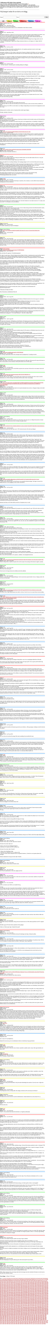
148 (11, 1282)
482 (7, 1295)
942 (28, 1312)
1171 (32, 1323)
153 (20, 1282)
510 (7, 1296)
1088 (41, 1319)
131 (30, 1281)
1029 (3, 1317)
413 (33, 1292)
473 (40, 1294)
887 (30, 1310)
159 (30, 1282)
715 (23, 1304)
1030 (5, 1317)
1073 (8, 1319)
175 (9, 1283)
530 (42, 1296)
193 (40, 1283)
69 (33, 1279)
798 (21, 1307)
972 (32, 1313)
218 (35, 1284)
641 (40, 1300)
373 (13, 1291)
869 (47, 1309)
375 (16, 1291)
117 (6, 1281)
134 (35, 1281)
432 (18, 1293)
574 (21, 1298)
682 (14, 1303)
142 (0, 1282)
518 (21, 1296)
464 (25, 1294)
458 (14, 1294)
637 (33, 1300)
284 (4, 1288)
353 (26, 1290)
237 (20, 1285)
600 (18, 1299)
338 (0, 1290)
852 (18, 1309)
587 (44, 1298)
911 (23, 1311)
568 (11, 1298)
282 (0, 1288)
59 (21, 1279)
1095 (10, 1320)
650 (7, 1302)
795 (16, 1307)
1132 (42, 1321)
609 (33, 1299)
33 (37, 1278)
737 (13, 1305)
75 (41, 1279)
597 (13, 1299)
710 (14, 1304)
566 (7, 1298)
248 (39, 1285)
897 (47, 1310)
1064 (34, 1318)
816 (4, 1308)
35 (40, 1278)
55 (16, 1279)
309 (47, 1288)
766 (14, 1306)
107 (36, 1280)
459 (16, 1294)
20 (21, 1278)
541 (13, 1297)
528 (39, 1296)
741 (20, 1305)
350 (21, 1290)
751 (37, 1305)
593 (6, 1299)
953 (47, 1312)
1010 (8, 1316)
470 (35, 1294)
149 (13, 1282)
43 (1, 1279)
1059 (23, 1318)
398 (7, 1292)
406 (21, 1292)
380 (25, 1291)
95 (17, 1280)
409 (26, 1292)
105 (33, 1280)
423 (2, 1293)
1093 (5, 1320)
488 (18, 1295)
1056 (17, 1318)
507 (2, 1296)
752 (39, 1305)
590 (0, 1299)
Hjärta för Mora (6, 248)
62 (25, 1279)
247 (37, 1285)
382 (28, 1291)
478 (0, 1295)
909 (20, 1311)
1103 (28, 1320)
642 (42, 1300)
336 (45, 1289)
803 (30, 1307)
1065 (37, 1318)
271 (30, 1287)
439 (30, 1293)
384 (32, 1291)
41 (47, 1278)
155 (23, 1282)
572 (18, 1298)
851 (16, 1309)
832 (32, 1308)
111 (43, 1280)
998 (28, 1314)
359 (37, 1290)
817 (6, 1308)
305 (40, 1288)
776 (32, 1306)
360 (39, 1290)
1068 (43, 1318)
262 (14, 1287)
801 (26, 1307)
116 (4, 1281)
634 (28, 1300)
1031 (8, 1317)
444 (39, 1293)
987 (9, 1314)
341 (6, 1290)
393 (47, 1291)
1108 (39, 1320)
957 (6, 1313)
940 (25, 1312)
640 (39, 1300)
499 (37, 1295)
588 (45, 1298)
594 (7, 1299)
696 (39, 1303)
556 (39, 1297)
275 (37, 1287)
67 (31, 1279)
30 (33, 1278)
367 (2, 1291)
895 (44, 1310)
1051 (5, 1318)
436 (25, 1293)
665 (33, 1302)
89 (10, 1280)
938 (21, 1312)
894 (42, 1310)
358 (35, 1290)
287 (9, 1288)
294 (21, 1288)
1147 (27, 1322)
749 (33, 1305)
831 (30, 1308)
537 (6, 1297)
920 (39, 1311)
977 (40, 1313)
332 (39, 1289)
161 (33, 1282)
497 (33, 1295)
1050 (3, 1318)
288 (11, 1288)
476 (45, 1294)
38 (43, 1278)
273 (33, 1287)
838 (42, 1308)
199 (2, 1284)
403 (16, 1292)
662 (28, 1302)
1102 (25, 1320)
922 (42, 1311)
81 (0, 1280)
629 (20, 1300)
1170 (29, 1323)
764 (11, 1306)
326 (28, 1289)
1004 (41, 1314)
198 (0, 1284)
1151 (36, 1322)
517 (19, 1296)
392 (45, 1291)
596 (11, 1299)
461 (20, 1294)
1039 (25, 1317)
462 (21, 1294)
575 (23, 1298)
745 (26, 1305)
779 (37, 1306)
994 (21, 1314)
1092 (3, 1320)
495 (30, 1295)
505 (47, 1295)
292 (18, 1288)
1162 (12, 1323)
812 (45, 1307)
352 (25, 1290)
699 (44, 1303)
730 (0, 1305)
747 (30, 1305)
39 (44, 1278)
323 (23, 1289)
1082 (28, 1319)
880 (18, 1310)
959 (9, 1313)
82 (1, 1280)
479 (2, 1295)
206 (14, 1284)
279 (44, 1287)
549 (26, 1297)
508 (4, 1296)
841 (47, 1308)
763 (9, 1306)
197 (47, 1283)
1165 (18, 1323)
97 (20, 1280)
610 (35, 1299)
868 (45, 1309)
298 (28, 1288)
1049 (1, 1318)
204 (11, 1284)
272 (32, 1287)
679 (9, 1303)
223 (44, 1284)
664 (32, 1302)
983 (2, 1314)
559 (44, 1297)
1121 (18, 1321)
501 (40, 1295)
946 (35, 1312)
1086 (37, 1319)
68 (32, 1279)
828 (25, 1308)
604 (25, 1299)
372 (11, 1291)
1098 (17, 1320)
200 (4, 1284)
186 (28, 1283)
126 (21, 1281)
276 (39, 1287)
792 (11, 1307)
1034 (14, 1317)
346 (14, 1290)
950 (42, 1312)
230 (7, 1285)
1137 (5, 1322)
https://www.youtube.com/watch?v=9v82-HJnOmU (13, 352)
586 (42, 1298)
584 (39, 1298)
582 (35, 1298)
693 (33, 1303)
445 (40, 1293)
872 (4, 1310)
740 (18, 1305)
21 (22, 1278)
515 (16, 1296)
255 (2, 1287)
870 (0, 1310)
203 (9, 1284)
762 (7, 1306)
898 (0, 1311)
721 (33, 1304)
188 (32, 1283)
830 (28, 1308)
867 (44, 1309)
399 (9, 1292)
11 (10, 1278)
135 (37, 1281)
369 (6, 1291)
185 (26, 1283)
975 (37, 1313)
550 (28, 1297)
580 (32, 1298)
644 (45, 1300)
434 (21, 1293)
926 (0, 1312)
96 (19, 1280)
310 (0, 1289)
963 (16, 1313)
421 (47, 1292)
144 (4, 1282)
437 (26, 1293)
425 (6, 1293)
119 (9, 1281)
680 (11, 1303)
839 (44, 1308)
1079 (21, 1319)
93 (15, 1280)
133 (33, 1281)
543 (16, 1297)
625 (13, 1300)
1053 (10, 1318)
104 (31, 1280)
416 (39, 1292)
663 (30, 1302)
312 (4, 1289)
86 (6, 1280)
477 (47, 1294)
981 (47, 1313)
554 (35, 1297)
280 (45, 1287)
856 (25, 1309)
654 (14, 1302)
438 (28, 1293)
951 (44, 1312)
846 (7, 1309)
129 (26, 1281)
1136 (3, 1322)
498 (35, 1295)
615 (44, 1299)
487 (16, 1295)
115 (2, 1281)
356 (32, 1290)
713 (19, 1304)
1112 (47, 1320)
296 (25, 1288)
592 (4, 1299)
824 (18, 1308)
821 (13, 1308)
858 (28, 1309)
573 (20, 1298)
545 (20, 1297)
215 (30, 1284)
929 (6, 1312)
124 (18, 1281)
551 (30, 1297)
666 (35, 1302)
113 (46, 1280)
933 (13, 1312)
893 (40, 1310)
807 (37, 1307)
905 (13, 1311)
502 (42, 1295)
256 (4, 1287)
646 (0, 1302)
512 (11, 1296)
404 (18, 1292)
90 (11, 1280)
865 (40, 1309)
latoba (4, 178)
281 (47, 1287)
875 (9, 1310)
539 (9, 1297)
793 (13, 1307)
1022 (34, 1316)
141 (47, 1281)
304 (39, 1288)
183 (23, 1283)
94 (16, 1280)
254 (0, 1287)
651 (9, 1302)
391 (44, 1291)
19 (20, 1278)
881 (20, 1310)
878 (14, 1310)
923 (44, 1311)
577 (26, 1298)
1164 (16, 1323)
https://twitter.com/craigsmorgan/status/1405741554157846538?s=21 (16, 374)
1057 (19, 1318)
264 (18, 1287)
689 (26, 1303)
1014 (16, 1316)
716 (25, 1304)
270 (28, 1287)
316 (11, 1289)
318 (14, 1289)
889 (33, 1310)
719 (30, 1304)
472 (39, 1294)
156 (25, 1282)
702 (0, 1304)
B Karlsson (5, 1227)
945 (33, 1312)
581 (33, 1298)
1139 (10, 1322)
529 (40, 1296)
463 (23, 1294)
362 (42, 1290)
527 (37, 1296)
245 (33, 1285)
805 (33, 1307)
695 (37, 1303)
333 (40, 1289)
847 (9, 1309)
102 (27, 1280)
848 (11, 1309)
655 (16, 1302)
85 (5, 1280)
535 (2, 1297)
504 (45, 1295)
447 (44, 1293)
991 (16, 1314)
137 (40, 1281)
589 (47, 1298)
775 (30, 1306)
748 (32, 1305)
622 (7, 1300)
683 (16, 1303)
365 (47, 1290)
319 (16, 1289)
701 (47, 1303)
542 (14, 1297)
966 (21, 1313)
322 (21, 1289)
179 (16, 1283)
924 (45, 1311)
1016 (21, 1316)
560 (45, 1297)
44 (2, 1279)
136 (38, 1281)
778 (35, 1306)
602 (21, 1299)
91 (12, 1280)
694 (35, 1303)
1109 (41, 1320)
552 (32, 1297)
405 (20, 1292)
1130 (38, 1321)
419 (44, 1292)
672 (45, 1302)
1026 (43, 1316)
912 (25, 1311)
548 (25, 1297)
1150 (34, 1322)
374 (14, 1291)
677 (6, 1303)
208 (18, 1284)
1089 (43, 1319)
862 (35, 1309)
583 (37, 1298)
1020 (30, 1316)
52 (12, 1279)
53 (14, 1279)
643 (44, 1300)
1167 (23, 1323)
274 (35, 1287)
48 (7, 1279)
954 (0, 1313)
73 (38, 1279)
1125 (27, 1321)
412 (32, 1292)
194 (42, 1283)
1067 (41, 1318)
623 (9, 1300)
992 (18, 1314)
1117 (9, 1321)
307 (44, 1288)
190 (35, 1283)
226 (0, 1285)
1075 (12, 1319)
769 (20, 1306)
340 (4, 1290)
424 (4, 1293)
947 (37, 1312)
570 (14, 1298)
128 (24, 1281)
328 (32, 1289)
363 (44, 1290)
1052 (8, 1318)
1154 (43, 1322)
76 (42, 1279)
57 (19, 1279)
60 (22, 1279)
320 (18, 1289)
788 (4, 1307)
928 (4, 1312)
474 (42, 1294)
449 (47, 1293)
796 (18, 1307)
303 (37, 1288)
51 (11, 1279)
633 (26, 1300)
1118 (12, 1321)
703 (2, 1304)
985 (6, 1314)
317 (13, 1289)
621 (6, 1300)
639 (37, 1300)
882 (21, 1310)
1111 (45, 1320)
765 (13, 1306)
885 (26, 1310)
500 (39, 1295)
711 (16, 1304)
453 (6, 1294)
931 (9, 1312)
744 (25, 1305)
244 (32, 1285)
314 (7, 1289)
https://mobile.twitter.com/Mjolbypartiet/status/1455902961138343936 (17, 149)
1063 (32, 1318)
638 (35, 1300)
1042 (32, 1317)
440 (32, 1293)
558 (42, 1297)
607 (30, 1299)
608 (32, 1299)
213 (26, 1284)
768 (18, 1306)
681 (13, 1303)
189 (33, 1283)
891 (37, 1310)
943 (30, 1312)
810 (42, 1307)
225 (47, 1284)
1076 (14, 1319)
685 (20, 1303)
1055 (14, 1318)
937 (20, 1312)
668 (39, 1302)
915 (30, 1311)
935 (16, 1312)
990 (14, 1314)
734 (7, 1305)
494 (28, 1295)
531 (44, 1296)
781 (40, 1306)
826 (21, 1308)
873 (6, 1310)
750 (35, 1305)
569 (13, 1298)
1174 (38, 1323)
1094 (8, 1320)
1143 (18, 1322)
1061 (28, 1318)
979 (44, 1313)
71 (36, 1279)
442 (35, 1293)
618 (0, 1300)
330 (35, 1289)
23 (25, 1278)
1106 (34, 1320)
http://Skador (5, 1053)
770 (21, 1306)
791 (9, 1307)
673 (47, 1302)
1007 (1, 1316)
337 (47, 1289)
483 (9, 1295)
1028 (1, 1317)
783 (44, 1306)
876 (11, 1310)
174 (7, 1283)
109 (40, 1280)
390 (42, 1291)
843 (2, 1309)
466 (28, 1294)
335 (44, 1289)
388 (39, 1291)
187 (30, 1283)
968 (25, 1313)
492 (25, 1295)
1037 (21, 1317)
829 (26, 1308)
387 (37, 1291)
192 (39, 1283)
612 (39, 1299)
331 (37, 1289)
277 (40, 1287)
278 (42, 1287)
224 (45, 1284)
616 (45, 1299)
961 (13, 1313)
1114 (3, 1321)
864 (39, 1309)
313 (6, 1289)
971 (30, 1313)
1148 (29, 1322)
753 (40, 1305)
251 (44, 1285)
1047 (43, 1317)
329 (33, 1289)
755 (44, 1305)
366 (0, 1291)
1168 (25, 1323)
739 (16, 1305)
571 (16, 1298)
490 (21, 1295)
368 (4, 1291)
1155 (45, 1322)
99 (22, 1280)
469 (33, 1294)
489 (20, 1295)
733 (6, 1305)
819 (9, 1308)
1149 (32, 1322)
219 (37, 1284)
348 (18, 1290)
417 (40, 1292)
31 (35, 1278)
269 (26, 1287)
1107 (36, 1320)
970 (28, 1313)
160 (32, 1282)
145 (6, 1282)
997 (26, 1314)
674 (0, 1303)
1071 (3, 1319)
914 (28, 1311)
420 (45, 1292)
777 (33, 1306)
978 (42, 1313)
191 (37, 1283)
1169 (27, 1323)
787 (2, 1307)
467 (30, 1294)
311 (2, 1289)
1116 (7, 1321)
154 (21, 1282)
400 (11, 1292)
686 (21, 1303)
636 (32, 1300)
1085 (34, 1319)
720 (32, 1304)
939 (23, 1312)
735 (9, 1305)
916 (32, 1311)
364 (45, 1290)
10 (9, 1278)
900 (4, 1311)
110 (41, 1280)
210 (21, 1284)
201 (6, 1284)
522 (28, 1296)
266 (21, 1287)
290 (14, 1288)
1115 (5, 1321)
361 (40, 1290)
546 (21, 1297)
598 (14, 1299)
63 (26, 1279)
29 (32, 1278)
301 (33, 1288)
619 (2, 1300)
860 (32, 1309)
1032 (10, 1317)
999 (30, 1314)
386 (35, 1291)
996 (25, 1314)
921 (40, 1311)
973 (33, 1313)
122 (14, 1281)
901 (6, 1311)
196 (45, 1283)
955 (2, 1313)
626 (14, 1300)
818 (7, 1308)
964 (18, 1313)
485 (13, 1295)
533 (47, 1296)
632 (25, 1300)
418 (42, 1292)
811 (44, 1307)
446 (42, 1293)
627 (16, 1300)
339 (2, 1290)
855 (23, 1309)
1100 (21, 1320)
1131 (40, 1321)
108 (38, 1280)
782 (42, 1306)
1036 (19, 1317)
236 (18, 1285)
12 (11, 1278)
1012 (12, 1316)
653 (13, 1302)
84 (4, 1280)
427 (9, 1293)
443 (37, 1293)
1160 (7, 1323)
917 (33, 1311)
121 (12, 1281)
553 (33, 1297)
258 (7, 1287)
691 (30, 1303)
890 (35, 1310)
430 (14, 1293)
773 (26, 1306)
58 (20, 1279)
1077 (17, 1319)
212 (25, 1284)
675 (2, 1303)
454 (7, 1294)
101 (26, 1280)
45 (4, 1279)
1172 (34, 1323)
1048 (45, 1317)
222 (42, 1284)
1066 (39, 1318)
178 (14, 1283)
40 (46, 1278)
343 (9, 1290)
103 (29, 1280)
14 (14, 1278)
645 (47, 1300)
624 (11, 1300)
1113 (1, 1321)
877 (13, 1310)
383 (30, 1291)
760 (4, 1306)
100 (24, 1280)
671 (44, 1302)
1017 (23, 1316)
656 (18, 1302)
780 (39, 1306)
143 (2, 1282)
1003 (39, 1314)
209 (20, 1284)
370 (7, 1291)
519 (23, 1296)
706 (7, 1304)
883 (23, 1310)
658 (21, 1302)
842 (0, 1309)
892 (39, 1310)
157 (26, 1282)
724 (39, 1304)
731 (2, 1305)
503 (44, 1295)
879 (16, 1310)
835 (37, 1308)
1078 (19, 1319)
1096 (12, 1320)
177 (13, 1283)
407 (23, 1292)
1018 (25, 1316)
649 (6, 1302)
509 (6, 1296)
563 (2, 1298)
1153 (40, 1322)
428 (11, 1293)
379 (23, 1291)
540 (11, 1297)
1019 (28, 1316)
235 (16, 1285)
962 (14, 1313)
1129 (36, 1321)
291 (16, 1288)
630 (21, 1300)
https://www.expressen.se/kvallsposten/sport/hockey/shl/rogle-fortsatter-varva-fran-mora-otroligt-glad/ (23, 559)
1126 (29, 1321)
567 (9, 1298)
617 (47, 1299)
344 (11, 1290)
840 (45, 1308)
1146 (25, 1322)
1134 (47, 1321)
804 (32, 1307)
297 (26, 1288)
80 (47, 1279)
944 (32, 1312)
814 (0, 1308)
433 (20, 1293)
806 (35, 1307)
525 (33, 1296)
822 (14, 1308)
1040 (28, 1317)
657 (20, 1302)
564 (4, 1298)
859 (30, 1309)
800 (25, 1307)
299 (30, 1288)
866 (42, 1309)
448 (45, 1293)
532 (45, 1296)
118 (7, 1281)
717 (26, 1304)
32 (36, 1278)
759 (2, 1306)
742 (21, 1305)
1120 (16, 1321)
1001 (34, 1314)
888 (32, 1310)
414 (35, 1292)
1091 (1, 1320)
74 (40, 1279)
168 (45, 1282)
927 (2, 1312)
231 (9, 1285)
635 (30, 1300)
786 (0, 1307)
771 (23, 1306)
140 (45, 1281)
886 (28, 1310)
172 (4, 1283)
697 (40, 1303)
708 (11, 1304)
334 (42, 1289)
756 (45, 1305)
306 (42, 1288)
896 (45, 1310)
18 (19, 1278)
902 (7, 1311)
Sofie (4, 595)
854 (21, 1309)
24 (26, 1278)
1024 (39, 1316)
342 (7, 1290)
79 (46, 1279)
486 (14, 1295)
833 (33, 1308)
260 (11, 1287)
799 (23, 1307)
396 (4, 1292)
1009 (5, 1316)
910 (21, 1311)
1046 (41, 1317)
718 (28, 1304)
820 (11, 1308)
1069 (45, 1318)
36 (41, 1278)
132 (31, 1281)
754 (42, 1305)
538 (7, 1297)
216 (32, 1284)
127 (23, 1281)
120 (11, 1281)
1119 (14, 1321)
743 (23, 1305)
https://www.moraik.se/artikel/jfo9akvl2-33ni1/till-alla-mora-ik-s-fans (17, 131)
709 (13, 1304)
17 (17, 1278)
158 (28, 1282)
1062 (30, 1318)
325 (26, 1289)
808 (39, 1307)
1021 (32, 1316)
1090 (45, 1319)
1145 (23, 1322)
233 (13, 1285)
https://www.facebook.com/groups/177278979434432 (13, 249)
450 (0, 1294)
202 (7, 1284)
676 (4, 1303)
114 (0, 1281)
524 (32, 1296)
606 (28, 1299)
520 (25, 1296)
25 (27, 1278)
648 (4, 1302)
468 (32, 1294)
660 (25, 1302)
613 (40, 1299)
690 (28, 1303)
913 (26, 1311)
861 (33, 1309)
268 (25, 1287)
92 (14, 1280)
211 (23, 1284)
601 (20, 1299)
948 (39, 1312)
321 (19, 1289)
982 (0, 1314)
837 (40, 1308)
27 (30, 1278)
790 (7, 1307)
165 (40, 1282)
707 (9, 1304)
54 (15, 1279)
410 (28, 1292)
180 (18, 1283)
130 (28, 1281)
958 (7, 1313)
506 (0, 1296)
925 (47, 1311)
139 (43, 1281)
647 (2, 1302)
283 (2, 1288)
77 (43, 1279)
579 (30, 1298)
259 (9, 1287)
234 (14, 1285)
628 (18, 1300)
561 (47, 1297)
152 (18, 1282)
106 (34, 1280)
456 (11, 1294)
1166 (21, 1323)
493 (26, 1295)
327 (30, 1289)
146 (7, 1282)
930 (7, 1312)
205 (13, 1284)
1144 (21, 1322)
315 (9, 1289)
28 (31, 1278)
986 (7, 1314)
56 (17, 1279)
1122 (20, 1321)
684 (18, 1303)
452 (4, 1294)
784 (45, 1306)
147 (9, 1282)
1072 (5, 1319)
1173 (36, 1323)
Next (45, 1323)
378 (21, 1291)
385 (33, 1291)
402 (14, 1292)
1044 (37, 1317)
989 (13, 1314)
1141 (14, 1322)
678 (7, 1303)
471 (37, 1294)
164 (39, 1282)
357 (33, 1290)
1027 (45, 1316)
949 (40, 1312)
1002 (37, 1314)
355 (30, 1290)
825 (20, 1308)
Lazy (4, 1108)
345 (13, 1290)
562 (0, 1298)
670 (42, 1302)
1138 (7, 1322)
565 (6, 1298)
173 (6, 1283)
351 (23, 1290)
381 (26, 1291)
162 (35, 1282)
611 (37, 1299)
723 (37, 1304)
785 (47, 1306)
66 (30, 1279)
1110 (43, 1320)
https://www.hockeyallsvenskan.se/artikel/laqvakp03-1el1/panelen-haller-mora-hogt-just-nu (21, 479)
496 (32, 1295)
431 (16, 1293)
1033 (12, 1317)
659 (23, 1302)
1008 (3, 1316)
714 (21, 1304)
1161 (10, 1323)
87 (7, 1280)
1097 (14, 1320)
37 (42, 1278)
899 (2, 1311)
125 (19, 1281)
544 (18, 1297)
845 (6, 1309)
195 (44, 1283)
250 (42, 1285)
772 (25, 1306)
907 (16, 1311)
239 (23, 1285)
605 (26, 1299)
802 (28, 1307)
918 (35, 1311)
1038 (23, 1317)
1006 (45, 1314)
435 (23, 1293)
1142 (16, 1322)
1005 (43, 1314)
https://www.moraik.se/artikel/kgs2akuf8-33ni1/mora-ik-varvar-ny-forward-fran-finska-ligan (21, 230)
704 (4, 1304)
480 (4, 1295)
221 (40, 1284)
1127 (31, 1321)
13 (12, 1278)
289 (13, 1288)
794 (14, 1307)
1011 (10, 1316)
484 (11, 1295)
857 (26, 1309)
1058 (21, 1318)
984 (4, 1314)
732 (4, 1305)
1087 (39, 1319)
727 (44, 1304)
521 (26, 1296)
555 (37, 1297)
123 (16, 1281)
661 (26, 1302)
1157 (1, 1323)
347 (16, 1290)
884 (25, 1310)
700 (45, 1303)
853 (20, 1309)
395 (2, 1292)
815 (2, 1308)
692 (32, 1303)
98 (21, 1280)
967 (23, 1313)
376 (18, 1291)
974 (35, 1313)
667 (37, 1302)
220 (39, 1284)
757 (47, 1305)
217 (33, 1284)
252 (45, 1285)
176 (11, 1283)
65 (28, 1279)
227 (2, 1285)
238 (21, 1285)
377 (20, 1291)
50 (10, 1279)
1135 (1, 1322)
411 (30, 1292)
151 (16, 1282)
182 (21, 1283)
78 (44, 1279)
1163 (14, 1323)
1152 (38, 1322)
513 (13, 1296)
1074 (10, 1319)
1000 (32, 1314)
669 (40, 1302)
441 (33, 1293)
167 (44, 1282)
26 (28, 1278)
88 (9, 1280)
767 (16, 1306)
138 (42, 1281)
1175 (40, 1323)
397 (6, 1292)
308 (45, 1288)
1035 (17, 1317)
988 (11, 1314)
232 (11, 1285)
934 (14, 1312)
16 (16, 1278)
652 (11, 1302)
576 (25, 1298)
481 (6, 1295)
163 (37, 1282)
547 (23, 1297)
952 (45, 1312)
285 (6, 1288)
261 (13, 1287)
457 (13, 1294)
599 (16, 1299)
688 (25, 1303)
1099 (19, 1320)
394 (0, 1292)
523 (30, 1296)
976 (39, 1313)
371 (9, 1291)
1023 (37, 1316)
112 (45, 1280)
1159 (5, 1323)
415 (37, 1292)
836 (39, 1308)
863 (37, 1309)
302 (35, 1288)
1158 (3, 1323)
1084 (32, 1319)
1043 (34, 1317)
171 (2, 1283)
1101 (23, 1320)
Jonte (4, 365)
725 (40, 1304)
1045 (39, 1317)
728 (45, 1304)
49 (9, 1279)
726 (42, 1304)
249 (40, 1285)
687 (23, 1303)
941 (26, 1312)
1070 (1, 1319)
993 (20, 1314)
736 (11, 1305)
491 (23, 1295)
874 (7, 1310)
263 (16, 1287)
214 (28, 1284)
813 (47, 1307)
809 (40, 1307)
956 (4, 1313)
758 (0, 1306)
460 (18, 1294)
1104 (30, 1320)
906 (14, 1311)
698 (42, 1303)
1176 (43, 1323)
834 (35, 1308)
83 (2, 1280)
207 (16, 1284)
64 (27, 1279)
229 (6, 1285)
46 (5, 1279)
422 (0, 1293)
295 (23, 1288)
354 (28, 1290)
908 (18, 1311)
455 (9, 1294)
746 (28, 1305)
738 (14, 1305)
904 (11, 1311)
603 (23, 1299)
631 (23, 1300)
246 (35, 1285)
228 (4, 1285)
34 (38, 1278)
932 (11, 1312)
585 (40, 1298)
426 (7, 1293)
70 (35, 1279)
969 (26, 1313)
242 (28, 1285)
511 (9, 1296)
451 (2, 1294)
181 (20, 1283)
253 (47, 1285)
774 (28, 1306)
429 (13, 1293)
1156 (47, 1322)
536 (4, 1297)
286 (7, 1288)
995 (23, 1314)
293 (20, 1288)
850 (14, 1309)
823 (16, 1308)
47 (6, 1279)
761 (6, 1306)
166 (42, 1282)
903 (9, 1311)
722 (35, 1304)
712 (18, 1304)
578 (28, 1298)
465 (26, 1294)
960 (11, 1313)
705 (6, 1304)
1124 (25, 1321)
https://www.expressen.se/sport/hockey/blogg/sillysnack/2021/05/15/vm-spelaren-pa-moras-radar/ (22, 589)
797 (20, 1307)
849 (13, 1309)
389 (40, 1291)
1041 (30, 1317)
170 (0, 1283)
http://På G (5, 1023)
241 (26, 1285)
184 (25, 1283)
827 (23, 1308)
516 (18, 1296)
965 (20, 1313)
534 (0, 1297)
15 (15, 1278)
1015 (19, 1316)
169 (47, 1282)
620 (4, 1300)
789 (6, 1307)
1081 (25, 1319)
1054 (12, 1318)
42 (0, 1279)
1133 (44, 1321)
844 (4, 1309)
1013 (14, 1316)
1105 (32, 1320)
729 (47, 1304)
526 (35, 1296)
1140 (12, 1322)
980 (45, 1313)
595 (9, 1299)
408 (25, 1292)
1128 (33, 1321)
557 (40, 1297)
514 (14, 1296)
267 (23, 1287)
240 (25, 1285)
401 (13, 1292)
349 (20, 1290)
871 (2, 1310)
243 (30, 1285)
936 (18, 1312)
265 (20, 1287)
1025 (41, 1316)
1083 (30, 1319)
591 (2, 1299)
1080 (23, 1319)
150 (14, 1282)
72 (37, 1279)
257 (6, 1287)
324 (25, 1289)
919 (37, 1311)
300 (32, 1288)
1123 (23, 1321)
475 (44, 1294)
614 (42, 1299)
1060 (25, 1318)
